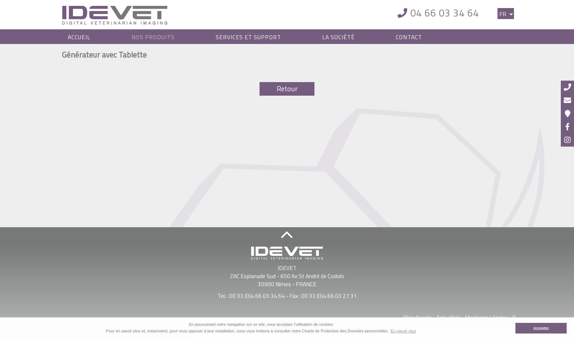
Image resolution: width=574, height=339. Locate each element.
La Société (338, 37)
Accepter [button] (541, 328)
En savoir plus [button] (403, 331)
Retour (287, 88)
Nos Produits (153, 37)
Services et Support (248, 37)
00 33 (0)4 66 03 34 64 (257, 295)
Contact (409, 37)
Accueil (79, 37)
